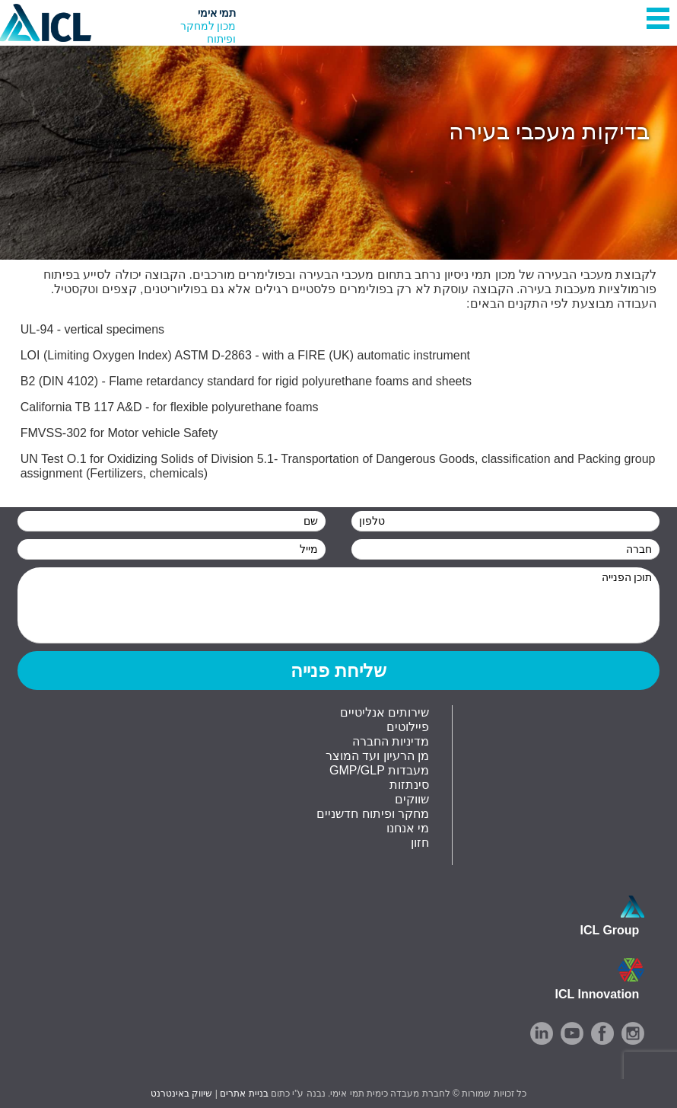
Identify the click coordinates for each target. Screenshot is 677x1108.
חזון (420, 842)
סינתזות (409, 784)
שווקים (412, 799)
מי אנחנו (407, 828)
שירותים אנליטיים (384, 712)
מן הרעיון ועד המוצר (377, 755)
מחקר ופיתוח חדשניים (372, 813)
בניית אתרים (244, 1093)
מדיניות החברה (390, 741)
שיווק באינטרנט (181, 1093)
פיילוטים (407, 726)
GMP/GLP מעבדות (379, 770)
